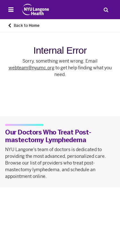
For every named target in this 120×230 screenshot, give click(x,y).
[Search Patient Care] (106, 9)
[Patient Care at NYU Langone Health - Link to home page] (35, 9)
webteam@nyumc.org (31, 68)
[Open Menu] (10, 9)
